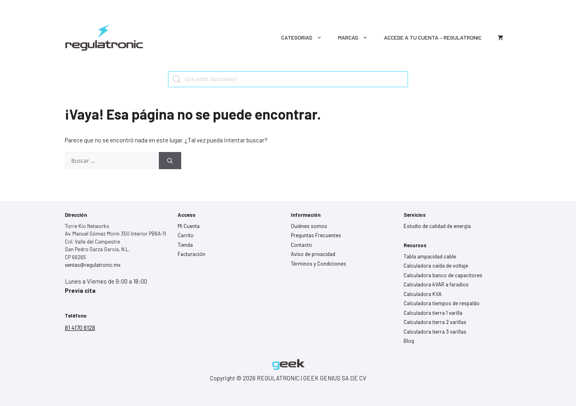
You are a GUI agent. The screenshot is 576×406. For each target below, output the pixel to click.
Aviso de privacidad (313, 254)
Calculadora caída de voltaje (436, 265)
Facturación (191, 254)
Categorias (305, 38)
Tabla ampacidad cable (430, 256)
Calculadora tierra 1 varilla (433, 313)
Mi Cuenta (189, 226)
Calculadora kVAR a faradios (436, 284)
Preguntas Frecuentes (316, 235)
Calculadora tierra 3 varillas (435, 331)
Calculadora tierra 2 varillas (435, 322)
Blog (409, 341)
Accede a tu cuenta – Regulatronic (433, 37)
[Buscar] (170, 160)
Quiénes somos (309, 226)
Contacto (301, 245)
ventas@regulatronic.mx (92, 265)
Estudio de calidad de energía (437, 226)
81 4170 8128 (80, 327)
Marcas (357, 38)
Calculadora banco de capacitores (443, 275)
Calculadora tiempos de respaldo (442, 303)
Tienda (185, 245)
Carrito (186, 235)
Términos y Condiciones (318, 263)
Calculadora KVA (423, 294)
